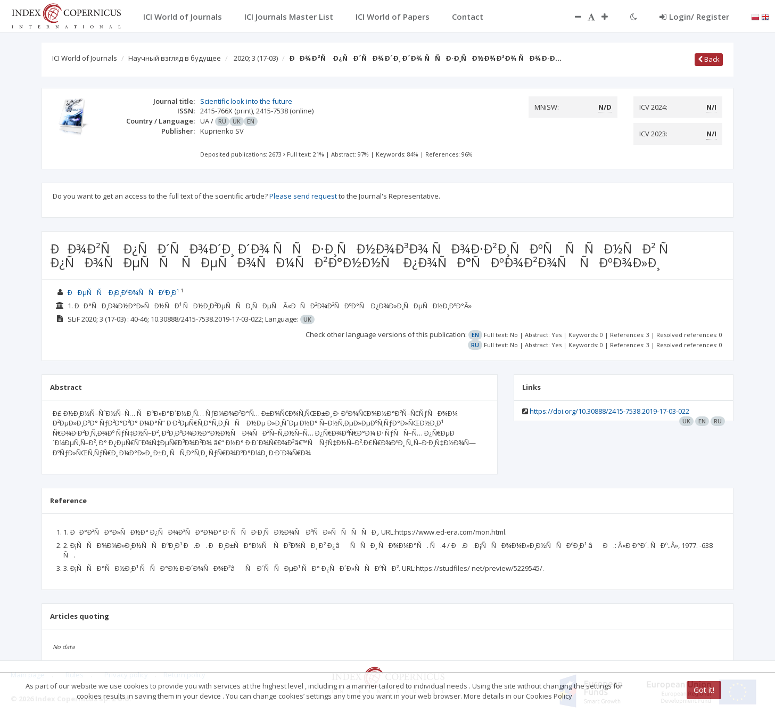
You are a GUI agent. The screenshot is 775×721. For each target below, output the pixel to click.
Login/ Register (694, 16)
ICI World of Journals (84, 58)
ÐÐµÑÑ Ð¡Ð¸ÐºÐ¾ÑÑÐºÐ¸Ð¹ (123, 292)
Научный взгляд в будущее (174, 58)
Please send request (303, 196)
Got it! (704, 690)
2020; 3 (256, 58)
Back (709, 59)
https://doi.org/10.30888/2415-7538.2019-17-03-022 (609, 411)
